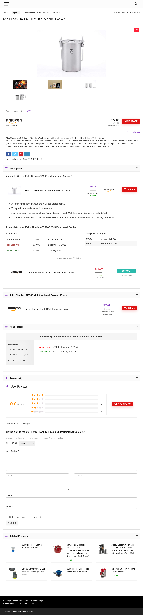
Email (9, 506)
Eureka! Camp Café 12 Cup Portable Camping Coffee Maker (33, 572)
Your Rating (11, 443)
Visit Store (131, 121)
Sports (15, 13)
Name (9, 495)
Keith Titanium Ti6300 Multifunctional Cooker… (48, 190)
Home (5, 13)
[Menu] (6, 4)
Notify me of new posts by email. (25, 517)
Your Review (12, 451)
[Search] (135, 4)
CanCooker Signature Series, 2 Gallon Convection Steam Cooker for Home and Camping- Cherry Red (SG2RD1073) (78, 550)
